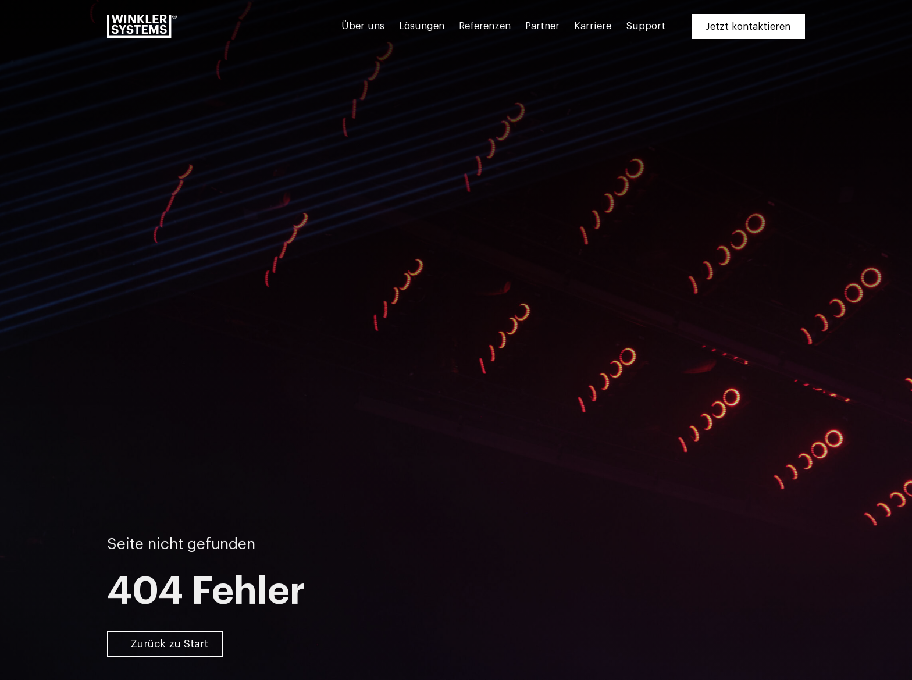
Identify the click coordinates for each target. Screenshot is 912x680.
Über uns (362, 26)
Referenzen (485, 26)
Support (645, 26)
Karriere (592, 26)
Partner (542, 26)
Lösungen (421, 26)
